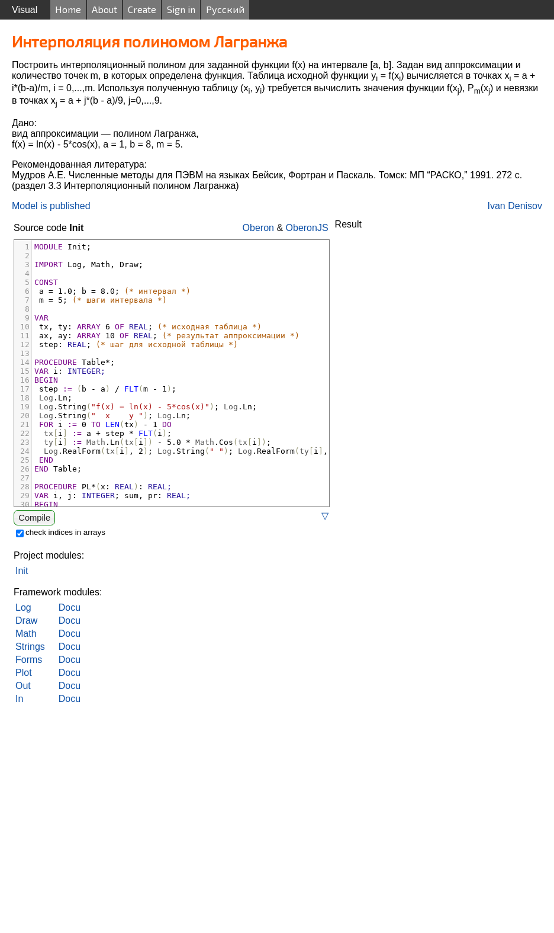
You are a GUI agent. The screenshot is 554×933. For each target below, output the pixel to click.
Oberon (258, 228)
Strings (30, 647)
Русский (225, 9)
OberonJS (307, 228)
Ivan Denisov (515, 206)
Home (68, 9)
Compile (34, 517)
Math (26, 634)
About (104, 9)
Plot (23, 673)
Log (23, 607)
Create (142, 9)
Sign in (181, 9)
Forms (28, 660)
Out (23, 686)
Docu (69, 607)
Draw (26, 620)
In (19, 699)
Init (21, 571)
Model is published (51, 206)
